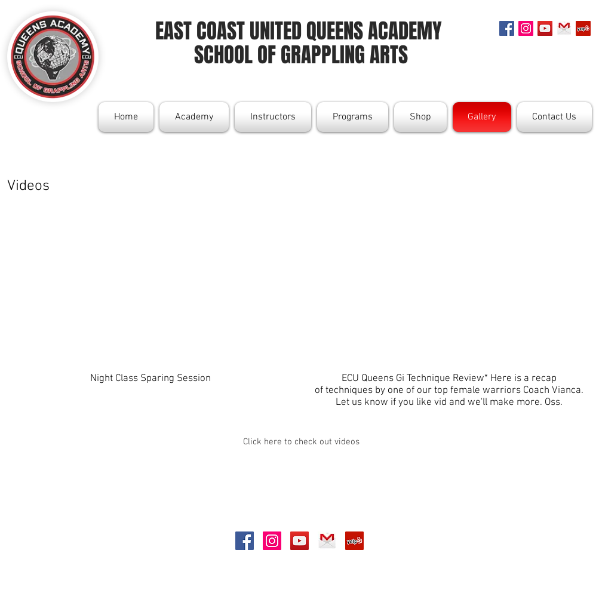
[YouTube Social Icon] (544, 28)
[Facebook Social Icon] (506, 28)
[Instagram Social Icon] (525, 28)
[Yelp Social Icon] (583, 28)
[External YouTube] (150, 278)
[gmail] (564, 28)
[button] (194, 117)
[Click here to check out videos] (301, 442)
